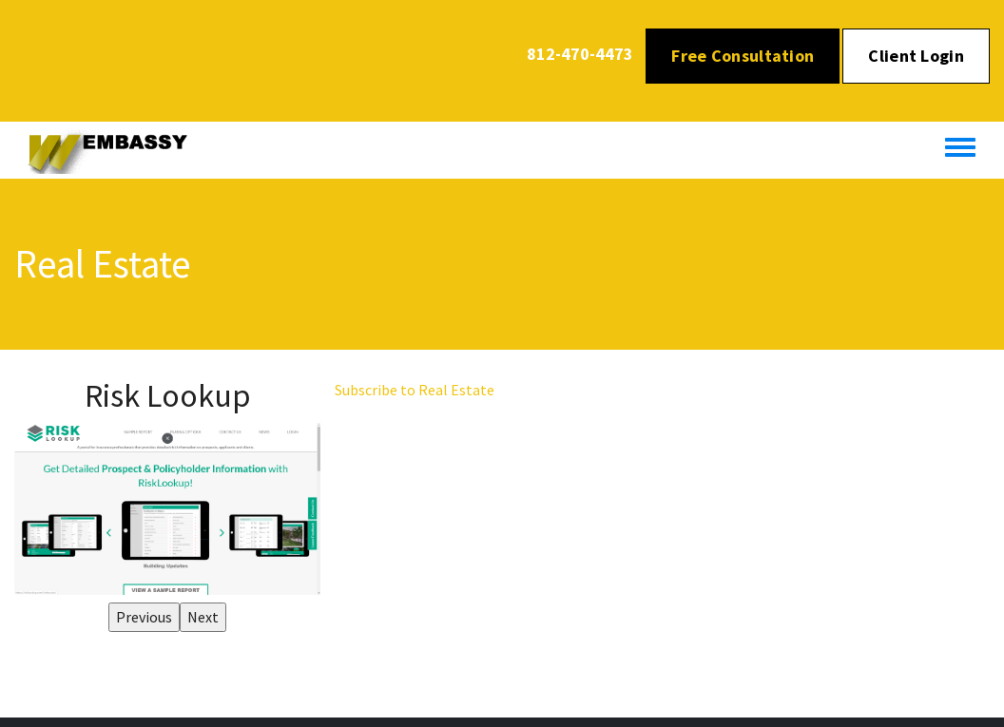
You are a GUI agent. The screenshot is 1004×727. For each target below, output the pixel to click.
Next (203, 616)
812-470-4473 (580, 54)
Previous (144, 616)
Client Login (916, 56)
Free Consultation (742, 56)
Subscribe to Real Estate (414, 389)
